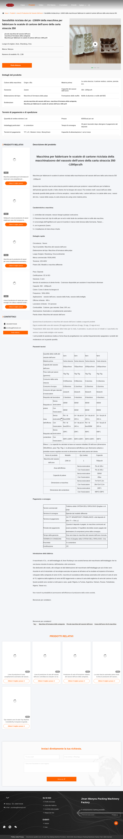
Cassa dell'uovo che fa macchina (105, 624)
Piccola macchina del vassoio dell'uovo (80, 624)
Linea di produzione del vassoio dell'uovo (29, 13)
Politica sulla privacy (17, 837)
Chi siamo (51, 5)
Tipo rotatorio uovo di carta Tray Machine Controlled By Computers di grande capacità (16, 721)
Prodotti (32, 5)
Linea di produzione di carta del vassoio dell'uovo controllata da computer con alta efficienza (46, 676)
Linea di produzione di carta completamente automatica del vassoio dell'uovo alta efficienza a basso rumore (16, 676)
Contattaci (63, 5)
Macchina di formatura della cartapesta (52, 624)
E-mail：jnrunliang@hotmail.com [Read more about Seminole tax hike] (15, 807)
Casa (23, 5)
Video (41, 5)
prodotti (12, 13)
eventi (73, 5)
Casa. (6, 13)
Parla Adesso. (17, 65)
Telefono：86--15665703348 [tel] (13, 804)
